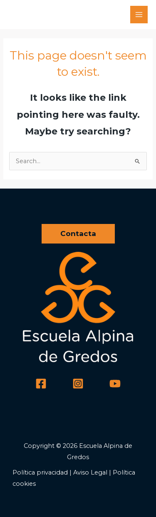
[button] (78, 234)
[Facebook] (41, 383)
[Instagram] (78, 383)
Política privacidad (40, 472)
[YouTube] (115, 383)
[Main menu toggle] (139, 14)
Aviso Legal (90, 472)
